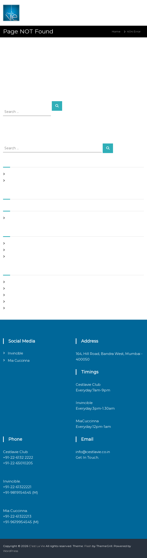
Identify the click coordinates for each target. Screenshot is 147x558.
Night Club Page (19, 174)
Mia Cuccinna (19, 360)
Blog (11, 243)
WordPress (10, 551)
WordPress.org (18, 308)
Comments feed (19, 301)
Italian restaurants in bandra (27, 180)
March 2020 (16, 218)
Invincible (15, 353)
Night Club (15, 250)
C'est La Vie (37, 546)
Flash (87, 546)
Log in (12, 288)
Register (14, 282)
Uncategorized (18, 256)
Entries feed (16, 295)
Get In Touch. (87, 457)
